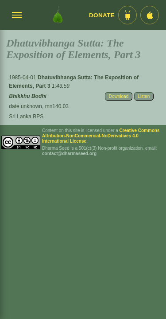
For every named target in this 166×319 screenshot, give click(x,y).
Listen (144, 96)
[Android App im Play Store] (127, 15)
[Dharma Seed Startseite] (58, 15)
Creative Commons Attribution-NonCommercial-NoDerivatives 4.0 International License (101, 136)
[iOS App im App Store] (149, 15)
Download (118, 96)
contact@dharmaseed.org (69, 153)
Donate (102, 15)
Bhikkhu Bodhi (27, 96)
